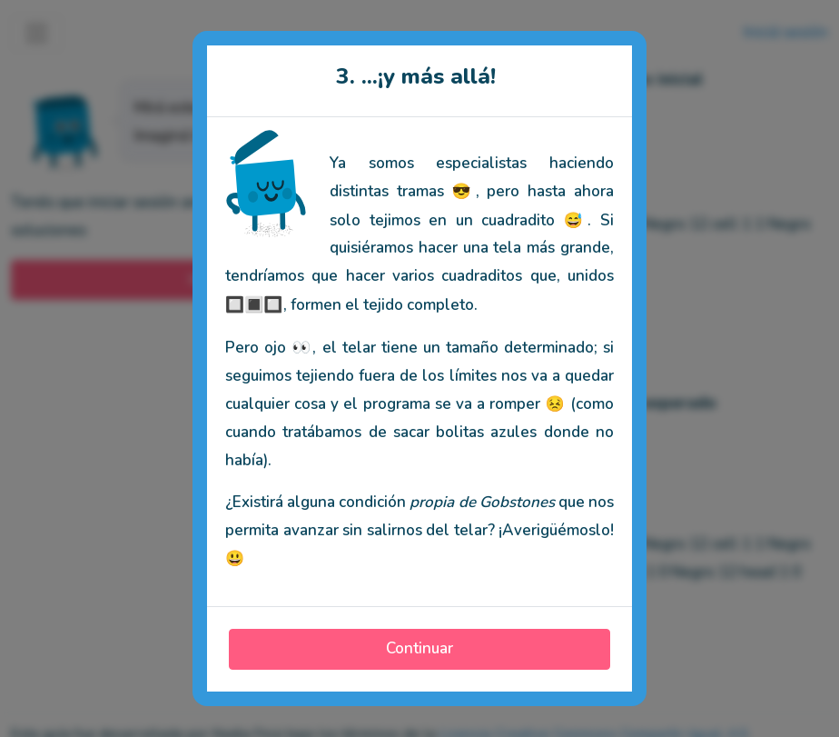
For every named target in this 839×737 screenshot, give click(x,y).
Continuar (419, 648)
